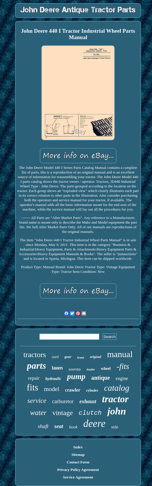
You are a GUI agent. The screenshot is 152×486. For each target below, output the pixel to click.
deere (94, 423)
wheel (106, 368)
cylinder (92, 390)
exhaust (87, 401)
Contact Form (78, 462)
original (95, 357)
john (116, 411)
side (114, 427)
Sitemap (78, 454)
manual (120, 354)
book (73, 427)
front (80, 357)
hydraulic (53, 379)
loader (91, 369)
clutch (90, 413)
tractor (115, 399)
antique (100, 377)
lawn (57, 368)
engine (122, 378)
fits (32, 387)
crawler (72, 390)
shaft (43, 426)
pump (76, 376)
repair (33, 378)
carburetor (63, 401)
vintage (62, 412)
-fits (123, 366)
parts (36, 365)
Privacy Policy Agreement (78, 469)
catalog (116, 387)
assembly (74, 369)
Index (78, 447)
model (51, 388)
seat (58, 426)
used (55, 357)
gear (67, 357)
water (38, 412)
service (37, 400)
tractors (34, 354)
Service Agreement (78, 477)
